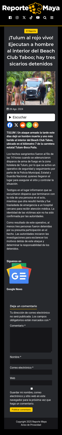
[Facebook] (10, 125)
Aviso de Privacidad (31, 426)
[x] (24, 17)
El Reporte (31, 31)
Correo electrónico (21, 369)
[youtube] (38, 17)
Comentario (17, 325)
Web (12, 379)
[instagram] (17, 17)
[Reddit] (23, 125)
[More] (36, 125)
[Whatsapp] (29, 125)
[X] (16, 125)
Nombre (15, 358)
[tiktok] (31, 17)
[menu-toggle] (52, 17)
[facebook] (10, 17)
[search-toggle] (45, 17)
